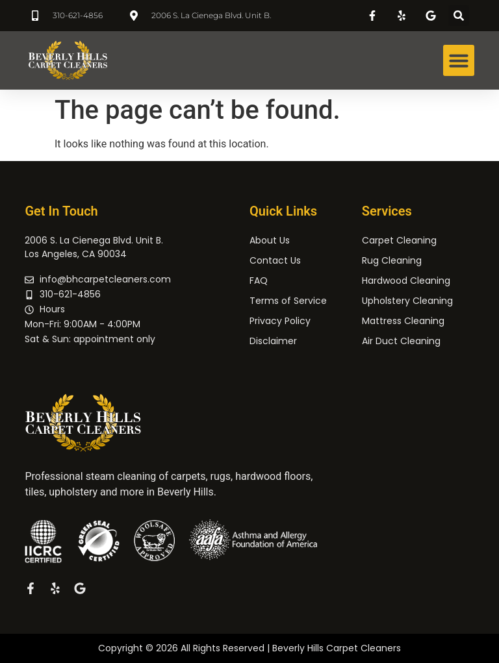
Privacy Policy (280, 320)
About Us (270, 240)
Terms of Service (288, 300)
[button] (458, 15)
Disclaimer (273, 340)
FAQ (259, 280)
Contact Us (275, 260)
